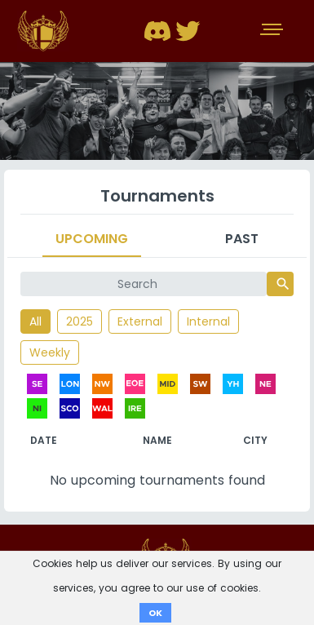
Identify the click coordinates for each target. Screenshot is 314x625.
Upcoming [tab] (91, 238)
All (35, 321)
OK (155, 612)
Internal (208, 321)
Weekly (49, 352)
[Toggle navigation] (273, 31)
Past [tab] (242, 238)
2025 (79, 321)
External (139, 321)
